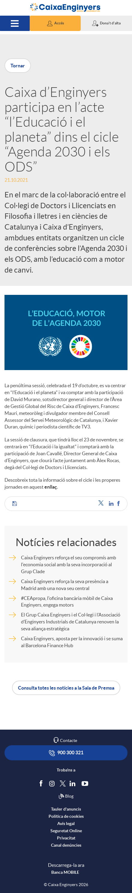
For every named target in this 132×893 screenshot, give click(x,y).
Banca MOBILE (65, 872)
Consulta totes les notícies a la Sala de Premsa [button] (66, 688)
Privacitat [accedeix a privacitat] (66, 838)
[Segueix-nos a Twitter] (62, 783)
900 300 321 (66, 753)
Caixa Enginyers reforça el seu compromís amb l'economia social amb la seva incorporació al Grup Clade (68, 564)
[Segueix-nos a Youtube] (86, 783)
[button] (55, 23)
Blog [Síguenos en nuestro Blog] (66, 796)
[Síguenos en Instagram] (52, 783)
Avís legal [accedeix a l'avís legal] (66, 823)
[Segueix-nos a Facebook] (42, 783)
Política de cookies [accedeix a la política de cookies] (66, 816)
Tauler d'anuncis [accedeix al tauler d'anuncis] (66, 809)
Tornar (17, 65)
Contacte (68, 740)
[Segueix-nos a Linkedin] (74, 783)
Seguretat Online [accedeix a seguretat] (66, 830)
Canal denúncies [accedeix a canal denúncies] (66, 845)
